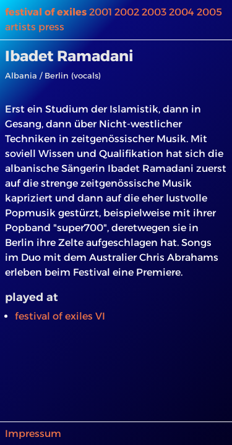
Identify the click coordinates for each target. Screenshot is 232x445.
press (51, 27)
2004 (181, 12)
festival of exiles (46, 12)
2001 (100, 12)
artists (20, 27)
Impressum (33, 433)
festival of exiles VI (60, 316)
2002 (126, 12)
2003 (154, 12)
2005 (209, 12)
